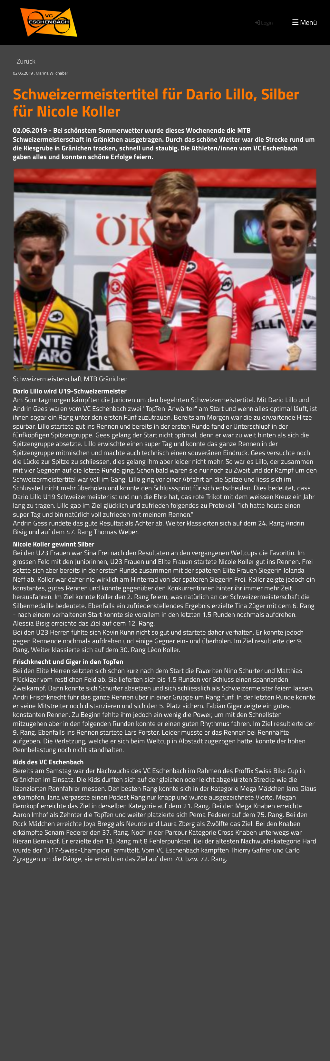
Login (263, 22)
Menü (304, 22)
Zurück (25, 61)
